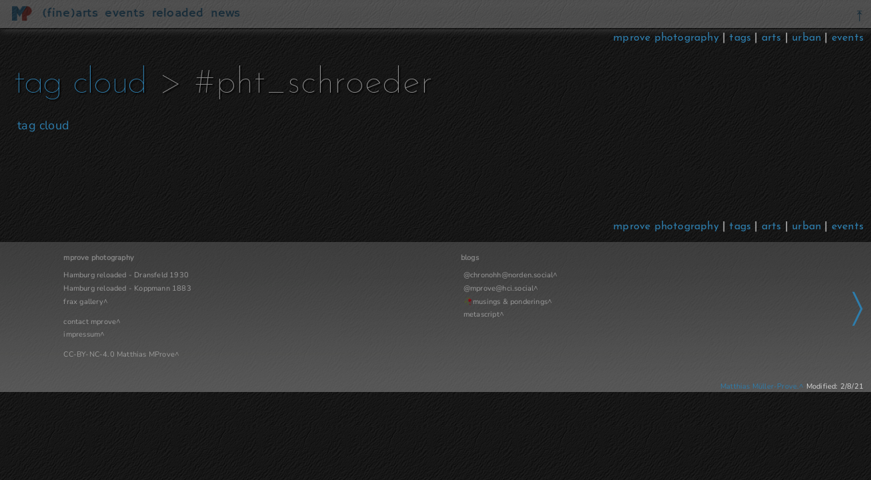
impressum (81, 334)
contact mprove (89, 322)
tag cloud (123, 83)
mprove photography (667, 38)
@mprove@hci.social (373, 288)
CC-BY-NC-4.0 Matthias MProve (119, 354)
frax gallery (83, 302)
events (848, 38)
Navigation (632, 258)
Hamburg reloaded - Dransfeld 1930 (126, 275)
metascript (356, 314)
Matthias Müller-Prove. (759, 386)
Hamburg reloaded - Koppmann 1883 (127, 288)
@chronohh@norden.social (383, 275)
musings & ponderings (384, 302)
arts (772, 38)
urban (806, 38)
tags (740, 38)
